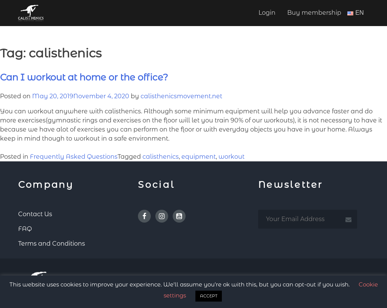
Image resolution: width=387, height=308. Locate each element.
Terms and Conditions (51, 243)
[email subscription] (307, 219)
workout (231, 156)
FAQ (25, 228)
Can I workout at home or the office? (84, 77)
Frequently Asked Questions (74, 156)
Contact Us (35, 214)
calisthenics (160, 156)
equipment (198, 156)
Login (267, 12)
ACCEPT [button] (208, 296)
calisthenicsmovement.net (181, 96)
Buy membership (314, 12)
